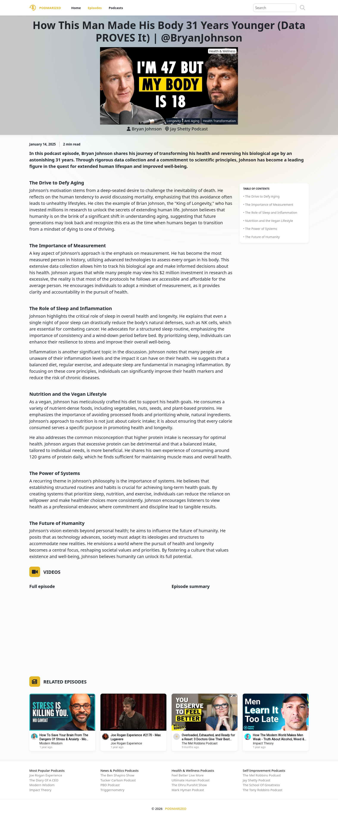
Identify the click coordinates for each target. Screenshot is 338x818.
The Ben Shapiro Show (117, 775)
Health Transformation (219, 121)
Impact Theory (263, 743)
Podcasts (116, 8)
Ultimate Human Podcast (191, 780)
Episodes (95, 8)
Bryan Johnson (147, 129)
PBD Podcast (110, 785)
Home (76, 8)
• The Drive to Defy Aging (261, 196)
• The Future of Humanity (261, 237)
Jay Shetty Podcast (186, 129)
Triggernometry (112, 790)
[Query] (274, 7)
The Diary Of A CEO (43, 780)
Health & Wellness (222, 51)
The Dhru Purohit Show (189, 785)
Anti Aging (191, 121)
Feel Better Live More (188, 775)
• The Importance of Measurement (268, 205)
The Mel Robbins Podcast (200, 743)
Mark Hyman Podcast (188, 790)
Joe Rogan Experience (126, 743)
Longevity (174, 121)
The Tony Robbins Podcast (262, 790)
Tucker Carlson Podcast (118, 780)
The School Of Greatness (261, 785)
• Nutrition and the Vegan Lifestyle (268, 221)
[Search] (302, 8)
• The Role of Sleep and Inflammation (270, 212)
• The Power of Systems (260, 229)
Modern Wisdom (51, 743)
